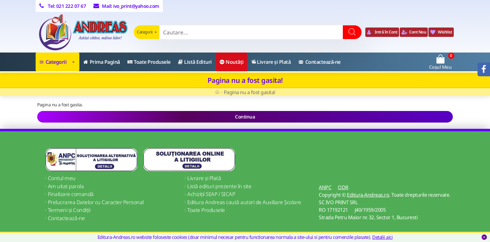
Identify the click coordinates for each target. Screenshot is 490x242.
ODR (343, 187)
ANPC (325, 187)
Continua (245, 116)
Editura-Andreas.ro (368, 194)
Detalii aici (382, 237)
